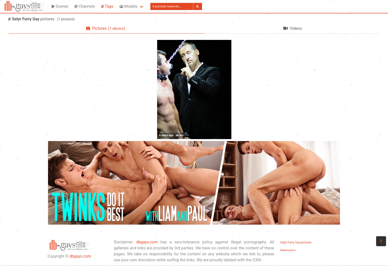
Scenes (60, 6)
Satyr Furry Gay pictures (296, 242)
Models (128, 6)
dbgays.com (80, 256)
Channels (84, 6)
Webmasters (288, 250)
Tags (107, 6)
